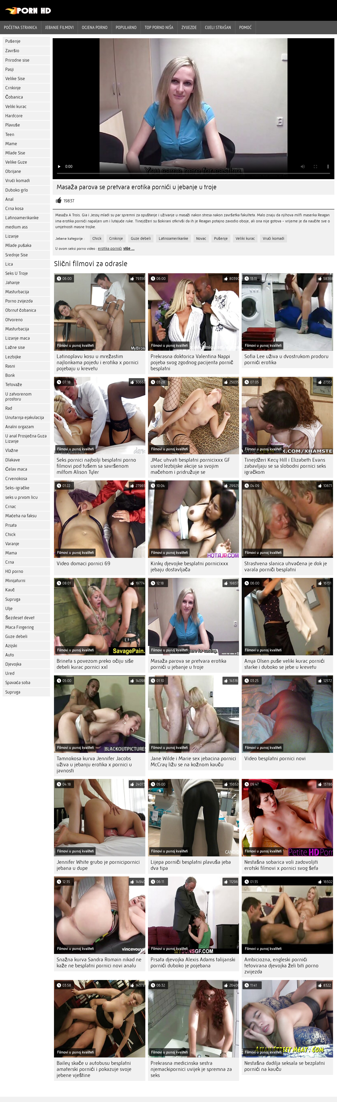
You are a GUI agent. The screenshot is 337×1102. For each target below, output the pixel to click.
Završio (12, 50)
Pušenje (13, 41)
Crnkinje (13, 87)
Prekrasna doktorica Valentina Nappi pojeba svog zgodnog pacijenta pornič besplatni (192, 362)
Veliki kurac (16, 106)
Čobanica (14, 97)
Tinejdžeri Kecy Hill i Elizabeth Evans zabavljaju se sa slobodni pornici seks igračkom (285, 466)
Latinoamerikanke (22, 217)
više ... (129, 248)
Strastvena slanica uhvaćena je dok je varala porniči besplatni (285, 566)
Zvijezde (189, 27)
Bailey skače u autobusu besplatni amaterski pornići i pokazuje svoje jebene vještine (94, 1069)
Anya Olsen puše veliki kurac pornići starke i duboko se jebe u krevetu (284, 664)
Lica (9, 264)
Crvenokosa (16, 478)
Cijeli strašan (218, 27)
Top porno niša (159, 27)
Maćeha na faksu (21, 515)
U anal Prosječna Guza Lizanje (26, 438)
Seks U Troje (16, 273)
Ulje (9, 608)
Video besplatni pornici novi (275, 758)
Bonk (10, 375)
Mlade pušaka (18, 245)
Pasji (9, 69)
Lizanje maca (17, 338)
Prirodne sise (17, 60)
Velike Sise (15, 78)
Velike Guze (16, 162)
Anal (9, 199)
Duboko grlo (16, 190)
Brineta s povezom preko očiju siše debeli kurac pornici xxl (95, 664)
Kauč (10, 589)
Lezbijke (13, 356)
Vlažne (11, 450)
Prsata (11, 525)
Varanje (12, 543)
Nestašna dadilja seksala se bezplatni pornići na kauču (284, 1066)
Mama (11, 552)
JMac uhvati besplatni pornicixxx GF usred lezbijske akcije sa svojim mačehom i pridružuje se (190, 466)
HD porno (14, 571)
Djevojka (13, 664)
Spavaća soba (17, 682)
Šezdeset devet (19, 617)
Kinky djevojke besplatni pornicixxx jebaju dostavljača (189, 566)
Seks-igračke (17, 487)
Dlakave (12, 459)
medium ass (16, 227)
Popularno (126, 27)
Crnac (10, 506)
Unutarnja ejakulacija (24, 417)
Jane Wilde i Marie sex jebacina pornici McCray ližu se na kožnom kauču (193, 761)
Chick (10, 534)
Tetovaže (13, 384)
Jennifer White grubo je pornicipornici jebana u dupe (98, 865)
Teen (9, 134)
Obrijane (13, 171)
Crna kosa (14, 208)
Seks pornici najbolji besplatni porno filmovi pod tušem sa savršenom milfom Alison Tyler (96, 466)
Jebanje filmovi (59, 27)
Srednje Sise (16, 254)
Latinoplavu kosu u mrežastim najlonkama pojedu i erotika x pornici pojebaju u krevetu (97, 362)
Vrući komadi (17, 180)
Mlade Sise (15, 152)
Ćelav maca (16, 469)
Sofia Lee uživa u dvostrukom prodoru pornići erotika (286, 359)
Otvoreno (14, 319)
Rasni (10, 366)
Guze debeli (16, 636)
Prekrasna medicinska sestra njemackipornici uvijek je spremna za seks (191, 1069)
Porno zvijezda (19, 301)
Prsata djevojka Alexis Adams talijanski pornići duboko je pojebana (193, 963)
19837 (68, 200)
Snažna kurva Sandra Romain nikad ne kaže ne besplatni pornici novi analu (99, 963)
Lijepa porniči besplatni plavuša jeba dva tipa (191, 865)
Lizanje (12, 236)
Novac (201, 238)
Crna (9, 562)
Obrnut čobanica (20, 310)
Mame (11, 143)
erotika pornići (110, 248)
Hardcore (14, 115)
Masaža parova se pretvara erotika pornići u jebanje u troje (188, 664)
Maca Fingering (19, 627)
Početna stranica (20, 27)
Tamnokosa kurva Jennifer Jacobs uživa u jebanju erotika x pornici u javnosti (94, 764)
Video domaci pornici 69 (83, 563)
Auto (9, 654)
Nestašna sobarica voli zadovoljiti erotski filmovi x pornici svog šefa (281, 865)
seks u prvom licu (21, 497)
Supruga (12, 599)
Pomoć (245, 27)
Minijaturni (15, 580)
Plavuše (12, 125)
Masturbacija (17, 291)
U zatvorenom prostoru (18, 397)
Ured (9, 673)
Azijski (11, 645)
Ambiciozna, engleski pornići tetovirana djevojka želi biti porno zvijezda (281, 966)
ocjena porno (95, 27)
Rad (8, 408)
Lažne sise (15, 347)
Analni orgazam (19, 426)
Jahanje (12, 282)
